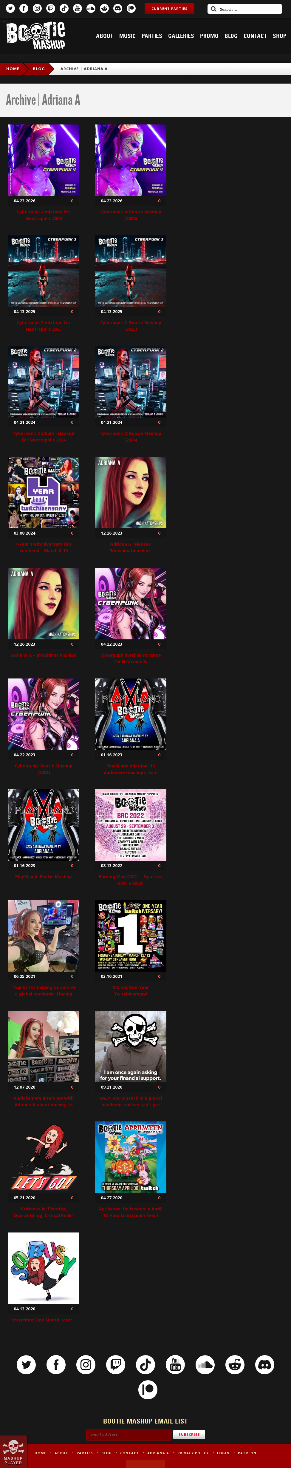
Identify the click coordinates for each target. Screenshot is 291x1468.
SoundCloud (90, 8)
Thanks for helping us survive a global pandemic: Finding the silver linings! (44, 993)
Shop (280, 36)
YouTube (77, 8)
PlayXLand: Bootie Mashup (43, 876)
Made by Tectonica (145, 1464)
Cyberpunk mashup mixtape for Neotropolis (130, 658)
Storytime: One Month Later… (44, 1320)
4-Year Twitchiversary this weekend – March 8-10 (43, 547)
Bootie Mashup (36, 36)
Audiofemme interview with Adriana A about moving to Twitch (43, 1104)
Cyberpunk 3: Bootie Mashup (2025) (130, 326)
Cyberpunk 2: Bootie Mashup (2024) (130, 436)
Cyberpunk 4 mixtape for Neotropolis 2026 (43, 215)
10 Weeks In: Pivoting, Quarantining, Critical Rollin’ (44, 1212)
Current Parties (169, 8)
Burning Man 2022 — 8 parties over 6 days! (130, 880)
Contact (255, 36)
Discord (117, 8)
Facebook (23, 8)
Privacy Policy (193, 1453)
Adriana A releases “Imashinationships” (130, 547)
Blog (231, 36)
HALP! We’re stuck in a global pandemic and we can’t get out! (130, 1104)
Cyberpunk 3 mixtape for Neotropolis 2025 (43, 326)
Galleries (181, 36)
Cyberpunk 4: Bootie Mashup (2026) (130, 215)
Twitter (10, 8)
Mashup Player (13, 1460)
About (104, 36)
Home (12, 68)
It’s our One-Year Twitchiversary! (131, 990)
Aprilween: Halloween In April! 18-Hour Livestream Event (130, 1212)
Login (223, 1453)
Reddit (104, 8)
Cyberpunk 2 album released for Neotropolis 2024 (43, 436)
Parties (152, 36)
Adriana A (158, 1453)
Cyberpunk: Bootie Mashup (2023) (43, 769)
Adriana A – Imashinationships (43, 655)
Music (127, 36)
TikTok (64, 8)
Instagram (37, 8)
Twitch (50, 8)
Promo (209, 36)
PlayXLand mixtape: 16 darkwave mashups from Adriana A (131, 772)
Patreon (131, 8)
